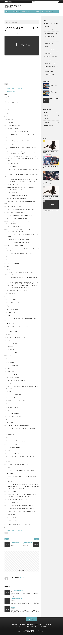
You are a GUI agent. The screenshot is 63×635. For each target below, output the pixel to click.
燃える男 (13, 607)
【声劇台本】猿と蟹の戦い (17, 598)
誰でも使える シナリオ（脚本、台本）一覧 (26, 626)
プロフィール (14, 11)
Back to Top (31, 619)
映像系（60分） (48, 43)
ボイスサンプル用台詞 (48, 74)
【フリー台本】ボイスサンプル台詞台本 (50, 196)
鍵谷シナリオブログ (13, 6)
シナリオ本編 (47, 53)
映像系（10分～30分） (50, 39)
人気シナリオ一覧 (46, 624)
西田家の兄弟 (48, 71)
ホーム (7, 11)
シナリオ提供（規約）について (25, 11)
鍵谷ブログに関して (42, 626)
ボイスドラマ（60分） (50, 36)
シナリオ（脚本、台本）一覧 (48, 11)
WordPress (42, 631)
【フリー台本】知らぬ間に (17, 590)
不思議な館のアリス (49, 63)
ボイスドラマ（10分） (15, 33)
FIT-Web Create (30, 631)
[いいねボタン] (6, 84)
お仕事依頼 (37, 11)
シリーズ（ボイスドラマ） (49, 56)
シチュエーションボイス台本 (50, 23)
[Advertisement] (22, 68)
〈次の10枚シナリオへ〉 (23, 88)
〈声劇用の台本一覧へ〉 (10, 91)
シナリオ (46, 26)
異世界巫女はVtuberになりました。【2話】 (33, 1)
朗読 (46, 46)
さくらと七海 (48, 59)
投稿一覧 (22, 577)
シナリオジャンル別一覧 (49, 49)
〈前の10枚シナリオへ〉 (10, 88)
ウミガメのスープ (49, 29)
